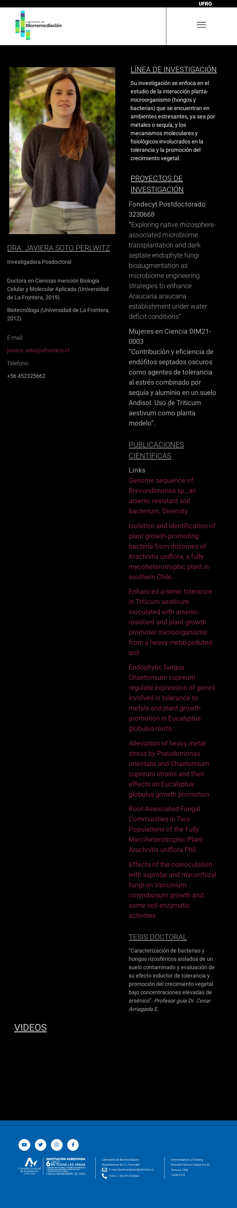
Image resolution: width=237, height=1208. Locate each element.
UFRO (205, 4)
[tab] (170, 209)
